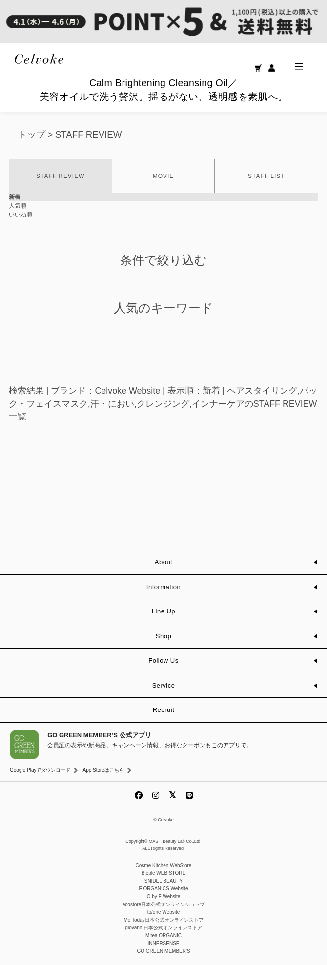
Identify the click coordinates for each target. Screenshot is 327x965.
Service (163, 685)
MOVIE (163, 176)
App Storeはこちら (102, 770)
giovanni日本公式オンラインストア (163, 927)
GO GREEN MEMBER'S (163, 951)
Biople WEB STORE (163, 873)
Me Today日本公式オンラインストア (163, 920)
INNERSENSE (163, 943)
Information (163, 587)
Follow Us (163, 660)
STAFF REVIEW (88, 134)
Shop (163, 636)
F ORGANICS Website (163, 888)
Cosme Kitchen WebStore (164, 865)
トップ (31, 134)
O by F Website (164, 896)
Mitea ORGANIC (163, 935)
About (163, 562)
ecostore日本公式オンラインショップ (163, 904)
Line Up (163, 611)
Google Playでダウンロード (40, 770)
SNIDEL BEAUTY (163, 881)
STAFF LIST (266, 176)
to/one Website (163, 912)
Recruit (164, 709)
